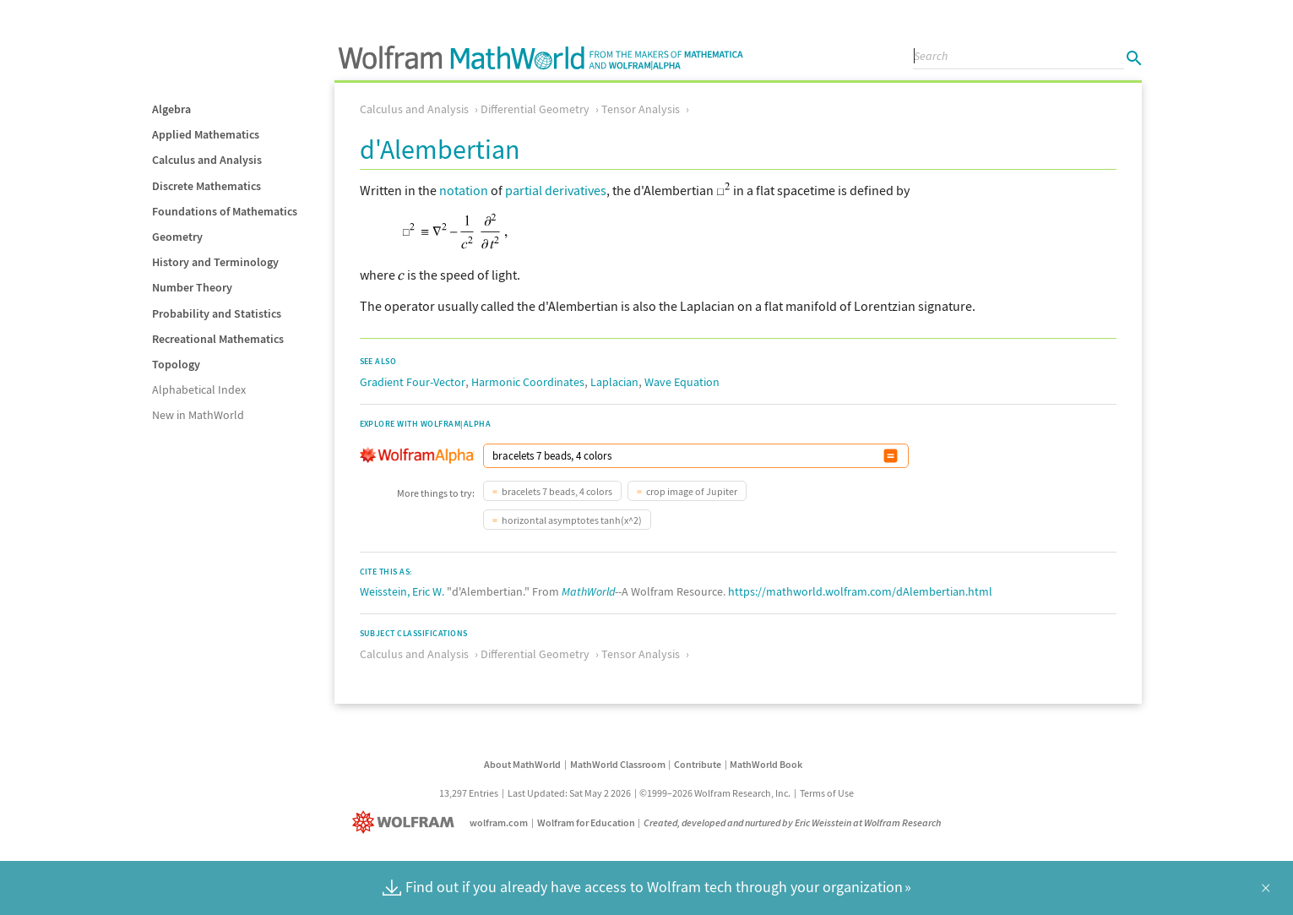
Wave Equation (682, 381)
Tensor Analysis (640, 109)
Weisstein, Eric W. (402, 591)
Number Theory (192, 287)
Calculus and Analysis (207, 159)
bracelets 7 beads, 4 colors (557, 491)
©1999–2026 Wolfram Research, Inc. (714, 793)
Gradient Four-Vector (412, 381)
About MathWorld (522, 764)
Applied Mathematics (205, 134)
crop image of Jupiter (691, 491)
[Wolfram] (406, 822)
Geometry (177, 236)
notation (463, 190)
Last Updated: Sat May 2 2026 (569, 793)
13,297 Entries (468, 793)
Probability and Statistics (216, 313)
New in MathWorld (198, 414)
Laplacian (614, 381)
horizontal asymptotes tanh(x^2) (572, 520)
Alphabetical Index (199, 389)
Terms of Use (827, 793)
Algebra (171, 109)
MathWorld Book (766, 764)
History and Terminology (215, 262)
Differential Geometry (535, 109)
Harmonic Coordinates (527, 381)
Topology (176, 364)
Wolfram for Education (586, 822)
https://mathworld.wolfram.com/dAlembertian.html (860, 591)
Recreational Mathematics (218, 338)
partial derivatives (555, 190)
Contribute (697, 764)
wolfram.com (499, 822)
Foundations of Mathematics (224, 211)
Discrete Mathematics (206, 185)
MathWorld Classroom (618, 764)
